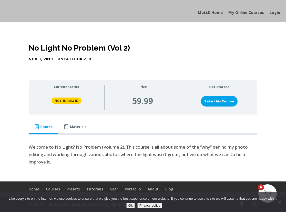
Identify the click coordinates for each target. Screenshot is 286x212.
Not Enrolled (66, 100)
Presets (73, 189)
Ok (130, 205)
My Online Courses (246, 13)
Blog (169, 189)
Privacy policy (149, 205)
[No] (279, 202)
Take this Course (219, 101)
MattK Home (210, 13)
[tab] (43, 127)
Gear (114, 189)
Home (34, 189)
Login (275, 13)
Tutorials (94, 189)
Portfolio (133, 189)
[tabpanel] (143, 155)
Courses (53, 189)
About (153, 189)
